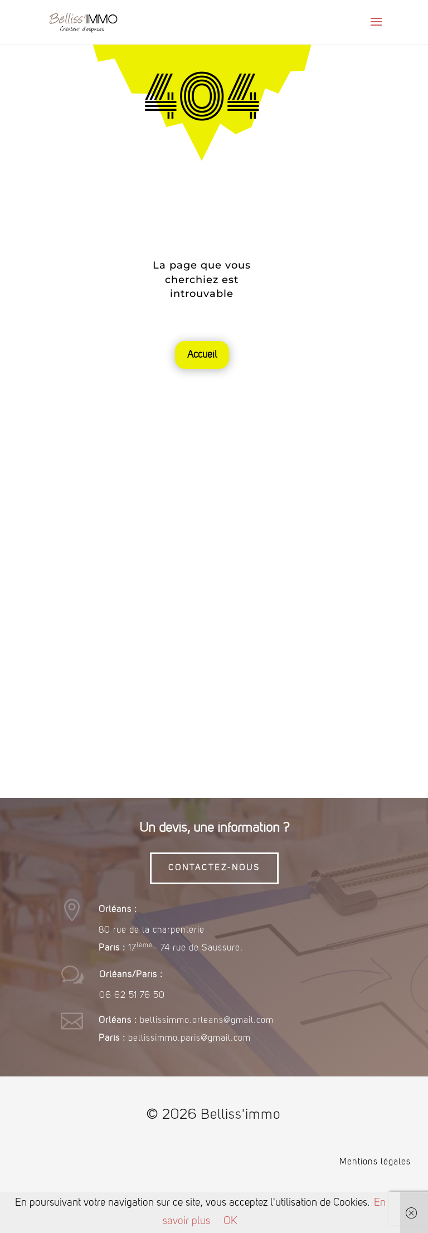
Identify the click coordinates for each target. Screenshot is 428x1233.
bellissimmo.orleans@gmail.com (207, 1020)
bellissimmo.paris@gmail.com (189, 1038)
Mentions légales (375, 1162)
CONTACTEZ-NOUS (214, 868)
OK (230, 1221)
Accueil (202, 355)
